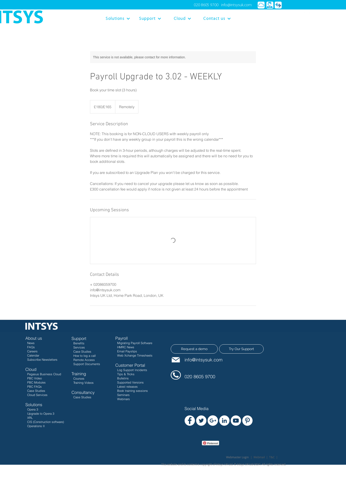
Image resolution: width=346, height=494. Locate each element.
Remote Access (84, 360)
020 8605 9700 (206, 5)
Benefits (78, 343)
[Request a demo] (194, 349)
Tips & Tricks (125, 374)
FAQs (31, 347)
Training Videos (83, 382)
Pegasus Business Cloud (44, 374)
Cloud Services (36, 395)
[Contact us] (217, 18)
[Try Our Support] (241, 349)
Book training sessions (132, 391)
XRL (29, 418)
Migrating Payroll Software (134, 343)
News (31, 343)
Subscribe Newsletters (42, 359)
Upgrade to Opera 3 (40, 413)
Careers (32, 351)
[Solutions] (117, 18)
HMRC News (125, 347)
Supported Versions (130, 382)
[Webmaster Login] (237, 457)
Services (79, 347)
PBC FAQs (33, 386)
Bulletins (123, 378)
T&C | (273, 457)
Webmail (259, 457)
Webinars (123, 399)
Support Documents (86, 364)
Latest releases (127, 386)
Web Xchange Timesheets (134, 355)
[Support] (150, 18)
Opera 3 (32, 409)
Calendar (33, 355)
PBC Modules (35, 382)
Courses (78, 378)
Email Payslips (127, 351)
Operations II (36, 426)
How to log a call (84, 355)
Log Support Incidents (132, 370)
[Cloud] (182, 18)
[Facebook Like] (193, 449)
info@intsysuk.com (236, 5)
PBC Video (34, 378)
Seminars (123, 395)
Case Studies (35, 391)
